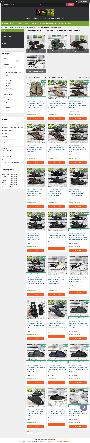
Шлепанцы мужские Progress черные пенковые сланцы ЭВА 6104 (78, 369)
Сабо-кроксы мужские (57, 51)
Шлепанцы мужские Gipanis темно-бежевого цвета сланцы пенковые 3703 (35, 105)
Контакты (35, 23)
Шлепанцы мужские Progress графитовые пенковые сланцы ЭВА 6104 (36, 369)
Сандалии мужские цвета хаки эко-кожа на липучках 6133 (77, 149)
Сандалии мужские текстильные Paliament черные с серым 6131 (34, 237)
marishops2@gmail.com (8, 145)
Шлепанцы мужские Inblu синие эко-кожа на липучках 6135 (56, 149)
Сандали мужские (78, 51)
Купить (36, 118)
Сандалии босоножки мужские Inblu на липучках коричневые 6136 (77, 105)
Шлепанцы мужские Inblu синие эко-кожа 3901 (56, 324)
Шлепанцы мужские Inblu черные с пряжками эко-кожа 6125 (36, 325)
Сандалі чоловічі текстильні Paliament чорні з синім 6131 (57, 236)
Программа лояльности (65, 23)
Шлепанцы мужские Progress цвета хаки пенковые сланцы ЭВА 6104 (78, 325)
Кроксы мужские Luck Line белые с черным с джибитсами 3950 (56, 281)
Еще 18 (8, 91)
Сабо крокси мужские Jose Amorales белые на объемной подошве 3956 (78, 413)
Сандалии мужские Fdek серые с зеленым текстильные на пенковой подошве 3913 (78, 237)
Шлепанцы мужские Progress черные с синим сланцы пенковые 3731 (36, 413)
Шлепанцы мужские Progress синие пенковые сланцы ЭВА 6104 (57, 369)
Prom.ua (53, 439)
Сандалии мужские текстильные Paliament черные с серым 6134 (55, 193)
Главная (5, 23)
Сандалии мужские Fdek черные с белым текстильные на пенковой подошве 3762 (36, 281)
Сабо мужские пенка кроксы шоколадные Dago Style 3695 (57, 412)
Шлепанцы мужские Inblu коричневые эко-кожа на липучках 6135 (34, 149)
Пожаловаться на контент (46, 441)
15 (37, 432)
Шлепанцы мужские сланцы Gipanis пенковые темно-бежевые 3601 (57, 105)
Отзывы (4, 43)
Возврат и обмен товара (48, 23)
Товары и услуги (23, 23)
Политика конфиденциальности (62, 441)
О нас (12, 23)
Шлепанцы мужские (36, 51)
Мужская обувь (18, 27)
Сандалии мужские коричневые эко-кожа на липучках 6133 (34, 193)
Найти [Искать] (70, 4)
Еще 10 (8, 110)
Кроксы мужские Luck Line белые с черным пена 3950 (77, 280)
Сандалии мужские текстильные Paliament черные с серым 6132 (76, 193)
